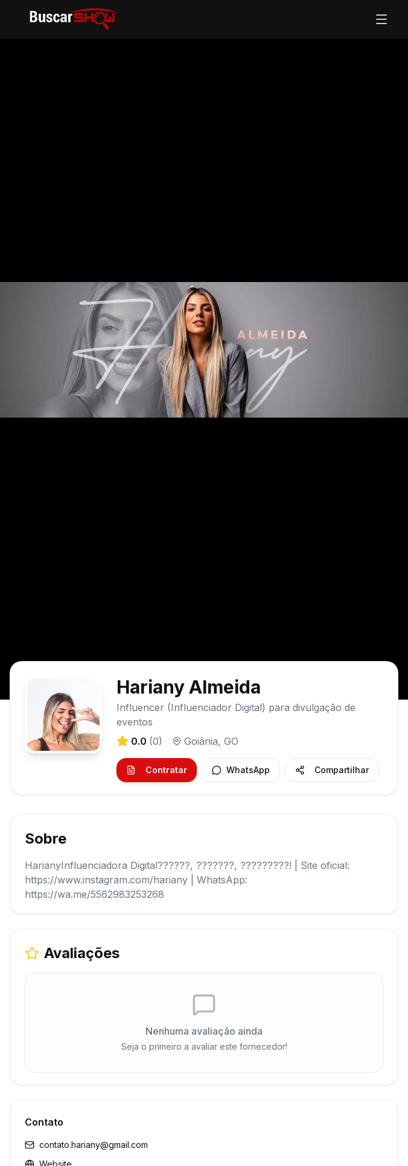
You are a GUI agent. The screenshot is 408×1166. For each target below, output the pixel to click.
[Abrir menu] (381, 19)
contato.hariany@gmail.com (86, 1144)
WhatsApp (241, 770)
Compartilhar (332, 770)
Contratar (156, 770)
